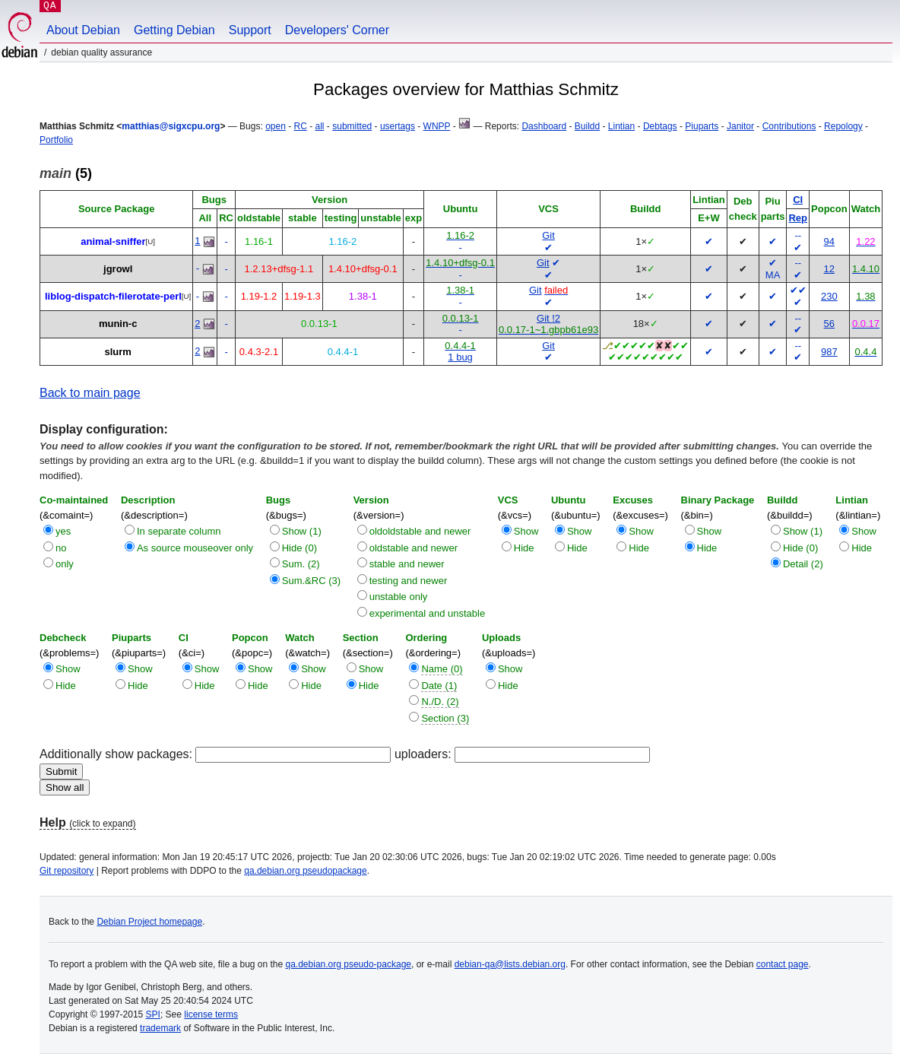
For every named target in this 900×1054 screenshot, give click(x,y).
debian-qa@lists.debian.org (510, 964)
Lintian (621, 126)
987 (829, 351)
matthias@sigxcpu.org (171, 126)
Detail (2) (803, 564)
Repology (843, 126)
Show (526, 531)
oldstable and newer (413, 548)
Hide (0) (299, 548)
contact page (782, 964)
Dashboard (543, 126)
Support (250, 30)
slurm (117, 351)
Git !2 (548, 318)
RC (300, 126)
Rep (797, 218)
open (275, 126)
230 (829, 296)
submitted (352, 126)
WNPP (437, 126)
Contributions (789, 126)
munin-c (118, 323)
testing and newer (408, 580)
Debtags (660, 126)
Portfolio (56, 140)
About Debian (83, 30)
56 (829, 323)
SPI (153, 1014)
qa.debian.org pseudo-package (348, 964)
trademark (160, 1028)
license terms (211, 1014)
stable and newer (407, 564)
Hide (524, 548)
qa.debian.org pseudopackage (305, 870)
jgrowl (117, 269)
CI (798, 199)
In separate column (179, 531)
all (320, 126)
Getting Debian (174, 30)
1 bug (460, 357)
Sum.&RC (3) (311, 580)
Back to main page (90, 392)
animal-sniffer (113, 241)
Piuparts (701, 126)
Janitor (740, 126)
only (64, 564)
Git (548, 235)
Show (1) (302, 531)
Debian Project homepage (149, 921)
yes (63, 531)
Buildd (587, 126)
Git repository (66, 870)
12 (829, 269)
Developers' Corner (337, 30)
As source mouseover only (195, 548)
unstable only (398, 596)
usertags (397, 126)
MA (773, 275)
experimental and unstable (427, 613)
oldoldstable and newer (420, 531)
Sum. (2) (301, 564)
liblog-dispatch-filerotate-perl (113, 296)
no (60, 548)
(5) (66, 173)
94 (829, 241)
